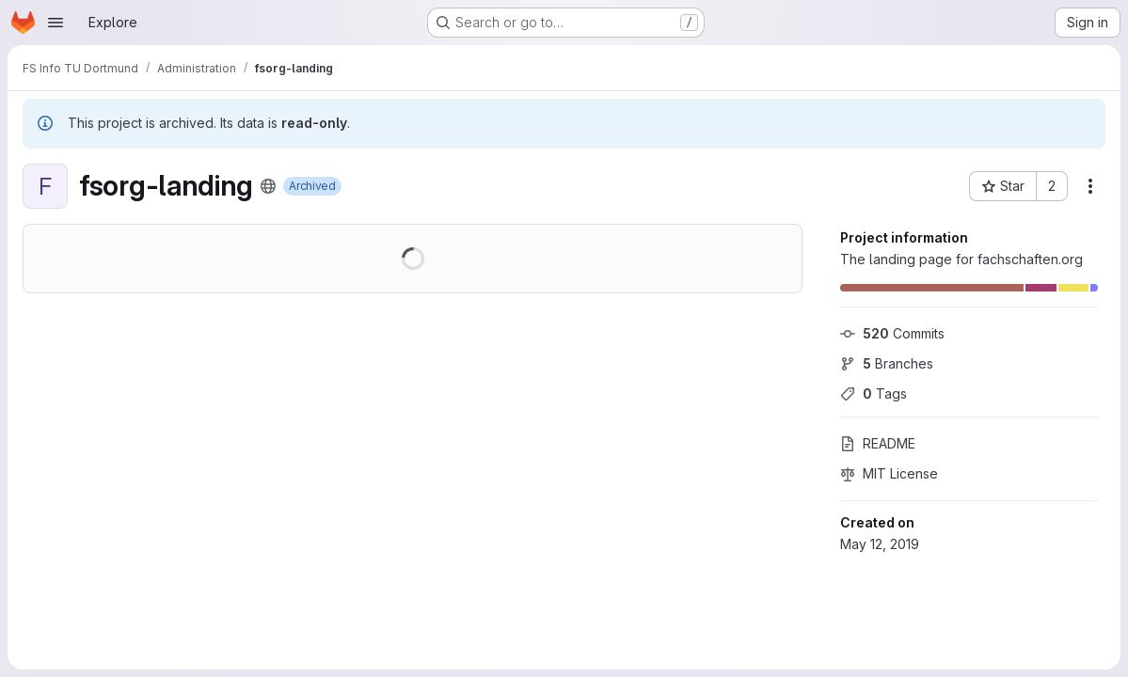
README (877, 443)
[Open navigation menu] (55, 23)
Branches (886, 363)
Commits (892, 333)
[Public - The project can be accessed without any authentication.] (268, 186)
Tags (873, 393)
